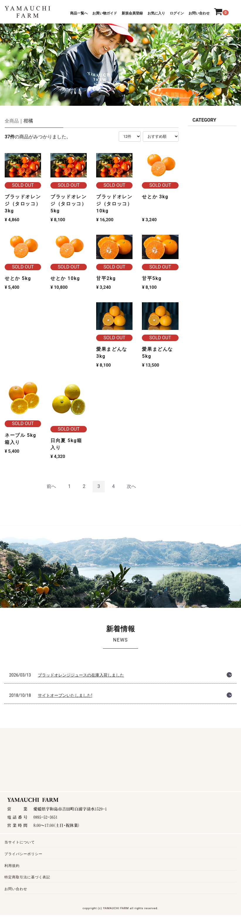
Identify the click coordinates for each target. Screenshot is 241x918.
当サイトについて (19, 842)
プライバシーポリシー (23, 854)
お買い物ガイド (104, 13)
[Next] (131, 486)
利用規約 (12, 865)
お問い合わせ (199, 13)
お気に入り (156, 13)
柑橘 (28, 121)
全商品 (12, 121)
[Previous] (51, 486)
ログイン (177, 13)
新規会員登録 (132, 13)
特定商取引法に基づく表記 (27, 877)
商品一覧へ (79, 13)
